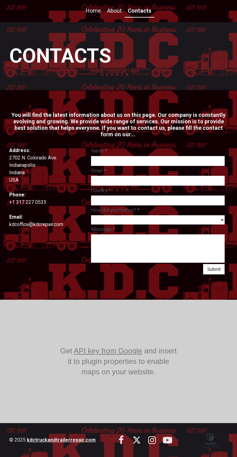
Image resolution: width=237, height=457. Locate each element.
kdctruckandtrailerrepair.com (61, 440)
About (114, 10)
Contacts (139, 10)
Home (93, 10)
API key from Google (108, 351)
